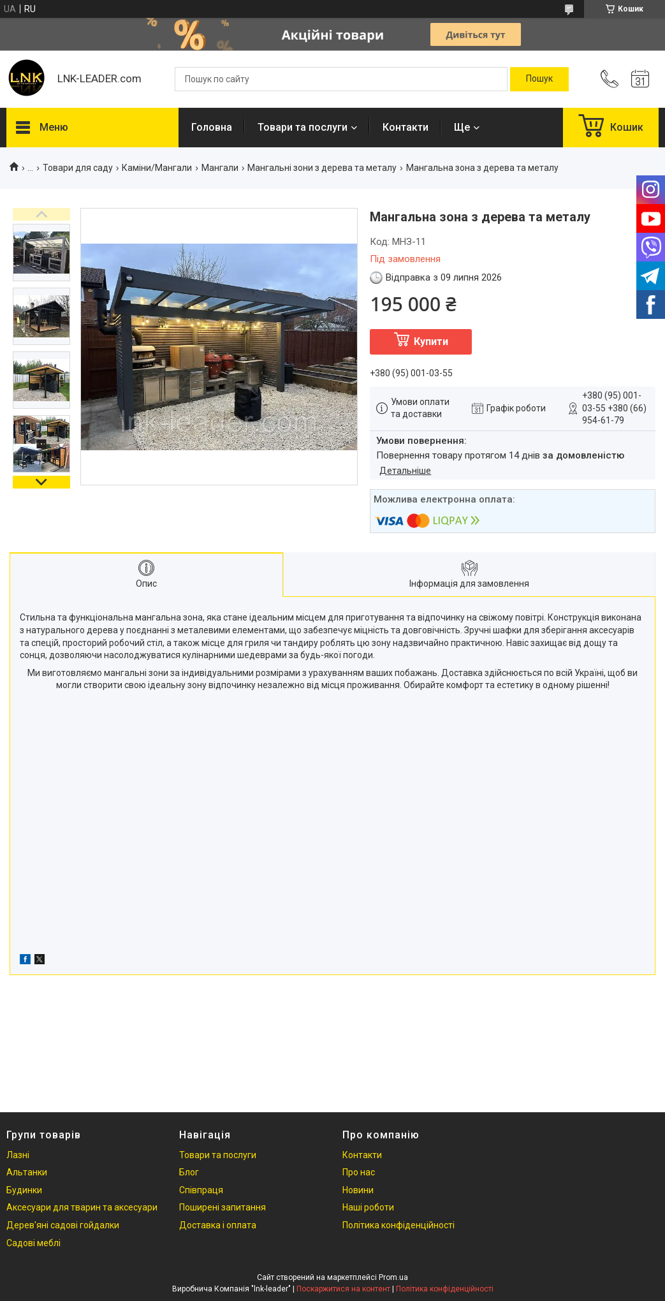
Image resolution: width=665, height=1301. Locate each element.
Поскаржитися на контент (343, 1288)
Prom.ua (393, 1277)
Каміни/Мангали (157, 168)
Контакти (405, 127)
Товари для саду (78, 168)
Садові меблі (33, 1243)
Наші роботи (368, 1207)
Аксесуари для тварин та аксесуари (81, 1207)
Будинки (24, 1190)
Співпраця (201, 1190)
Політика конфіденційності (398, 1225)
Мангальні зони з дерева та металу (322, 168)
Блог (189, 1172)
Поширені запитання (222, 1207)
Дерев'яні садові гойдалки (62, 1225)
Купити (431, 341)
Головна (211, 127)
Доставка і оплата (217, 1225)
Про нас (358, 1172)
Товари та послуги (302, 127)
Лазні (17, 1155)
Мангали (219, 168)
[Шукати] (539, 79)
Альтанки (26, 1172)
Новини (358, 1190)
